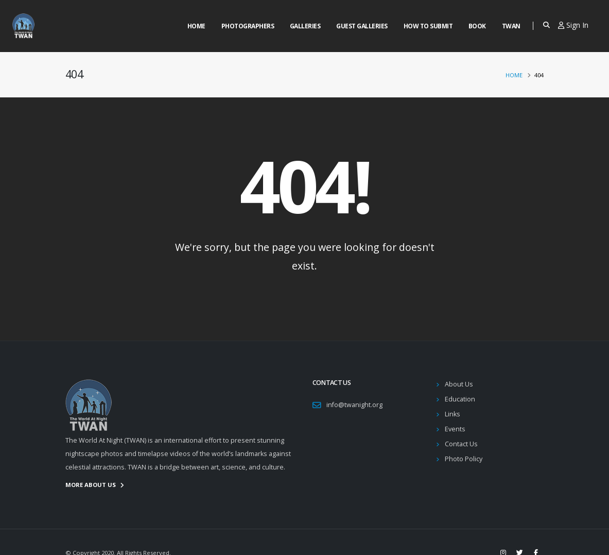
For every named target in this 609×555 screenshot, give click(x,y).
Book (477, 26)
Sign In (573, 25)
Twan (511, 26)
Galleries (305, 26)
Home (196, 26)
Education (460, 399)
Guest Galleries (362, 26)
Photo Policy (463, 459)
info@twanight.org (354, 404)
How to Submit (428, 26)
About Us (459, 384)
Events (455, 429)
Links (452, 414)
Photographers (247, 26)
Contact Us (461, 444)
